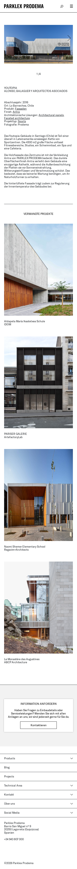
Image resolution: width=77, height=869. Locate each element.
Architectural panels (51, 115)
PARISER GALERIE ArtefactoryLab (15, 435)
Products (9, 758)
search (62, 6)
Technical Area (13, 785)
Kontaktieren (39, 725)
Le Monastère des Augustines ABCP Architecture (21, 660)
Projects (9, 776)
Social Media (12, 812)
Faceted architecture (17, 118)
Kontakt (9, 794)
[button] (69, 38)
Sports (22, 121)
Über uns (9, 803)
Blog (7, 767)
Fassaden (21, 108)
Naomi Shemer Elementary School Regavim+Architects (24, 548)
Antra (16, 111)
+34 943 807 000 (14, 839)
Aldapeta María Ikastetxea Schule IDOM (24, 323)
